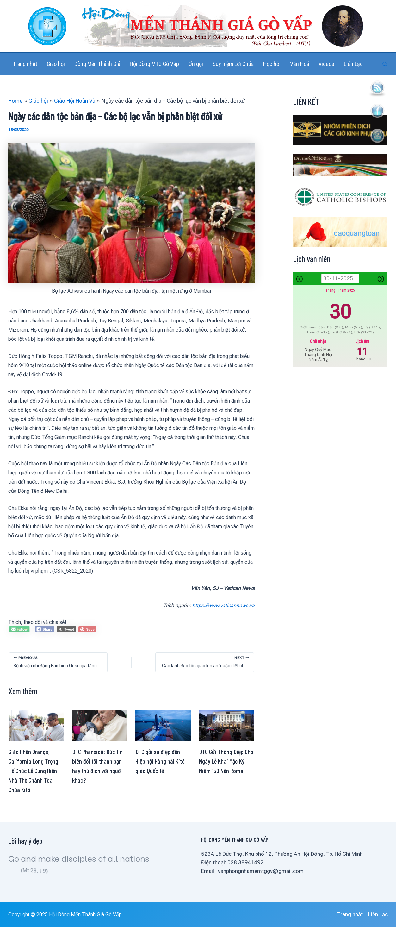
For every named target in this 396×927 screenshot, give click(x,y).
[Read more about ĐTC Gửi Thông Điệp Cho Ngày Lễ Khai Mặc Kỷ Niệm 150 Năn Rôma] (227, 725)
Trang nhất (350, 914)
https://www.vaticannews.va (223, 605)
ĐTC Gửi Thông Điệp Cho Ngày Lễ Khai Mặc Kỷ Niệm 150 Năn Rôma (226, 761)
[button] (385, 64)
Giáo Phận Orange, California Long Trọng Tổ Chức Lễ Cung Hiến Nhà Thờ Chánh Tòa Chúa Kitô (33, 770)
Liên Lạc (378, 914)
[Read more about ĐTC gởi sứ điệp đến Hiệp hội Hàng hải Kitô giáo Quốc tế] (163, 725)
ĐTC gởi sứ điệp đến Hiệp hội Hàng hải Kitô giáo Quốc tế (160, 761)
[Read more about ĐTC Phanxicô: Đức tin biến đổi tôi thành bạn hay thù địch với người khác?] (100, 725)
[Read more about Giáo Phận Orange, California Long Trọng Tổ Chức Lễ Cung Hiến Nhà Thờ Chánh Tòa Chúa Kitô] (36, 725)
